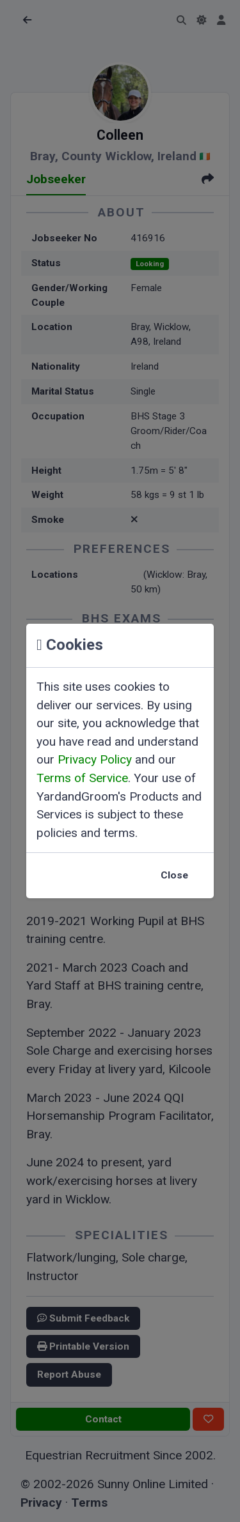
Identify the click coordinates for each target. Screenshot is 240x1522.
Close (174, 875)
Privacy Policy (95, 759)
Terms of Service (82, 778)
